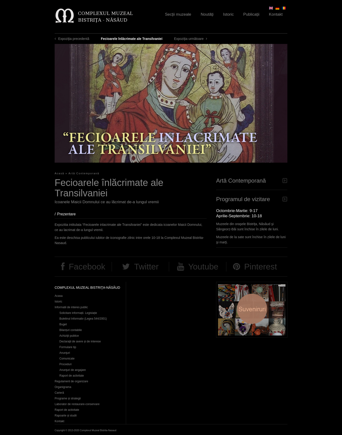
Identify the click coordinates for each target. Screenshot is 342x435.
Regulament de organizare (71, 381)
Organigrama (63, 387)
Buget (63, 324)
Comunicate (67, 358)
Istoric (228, 14)
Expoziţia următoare (189, 39)
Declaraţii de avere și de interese (80, 341)
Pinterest (260, 266)
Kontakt (276, 14)
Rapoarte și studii (66, 415)
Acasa (58, 296)
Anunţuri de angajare (72, 370)
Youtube (203, 266)
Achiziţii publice (69, 335)
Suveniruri (251, 310)
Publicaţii (251, 14)
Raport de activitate (71, 375)
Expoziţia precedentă (73, 39)
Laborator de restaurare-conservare (77, 404)
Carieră (59, 392)
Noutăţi (207, 14)
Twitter (146, 266)
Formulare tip (67, 347)
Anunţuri (64, 353)
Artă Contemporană (83, 173)
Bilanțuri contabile (70, 330)
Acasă (59, 173)
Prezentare (68, 214)
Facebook (87, 266)
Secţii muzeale (178, 14)
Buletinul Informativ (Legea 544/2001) (83, 318)
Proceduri (65, 364)
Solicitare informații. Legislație (78, 313)
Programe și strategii (68, 398)
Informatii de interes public (71, 307)
